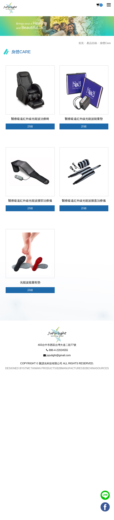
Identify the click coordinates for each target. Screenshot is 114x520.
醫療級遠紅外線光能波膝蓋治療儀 (84, 200)
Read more (8, 431)
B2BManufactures (69, 368)
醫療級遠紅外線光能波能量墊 (84, 118)
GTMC (26, 368)
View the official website (33, 431)
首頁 (81, 43)
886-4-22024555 (58, 350)
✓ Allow (5, 392)
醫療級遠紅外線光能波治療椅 (30, 118)
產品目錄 (92, 43)
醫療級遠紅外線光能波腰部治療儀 (30, 200)
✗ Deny (5, 397)
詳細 (30, 126)
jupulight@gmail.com (59, 355)
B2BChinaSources (96, 368)
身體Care (105, 43)
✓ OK (105, 517)
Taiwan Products (43, 368)
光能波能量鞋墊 (30, 282)
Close (3, 382)
